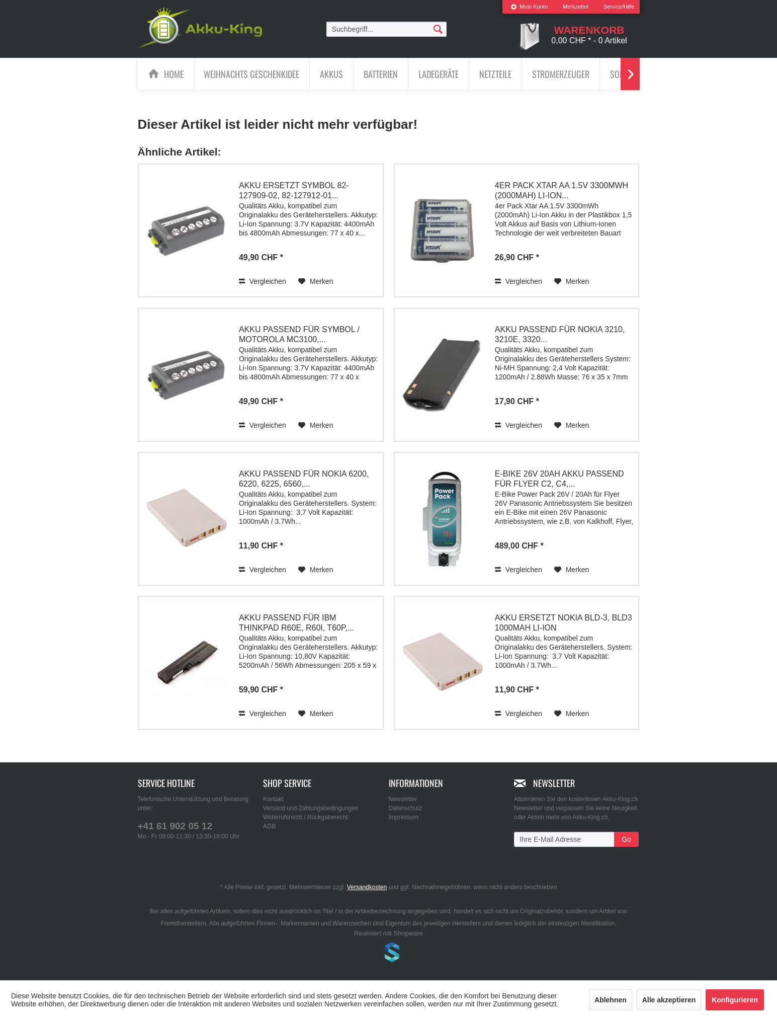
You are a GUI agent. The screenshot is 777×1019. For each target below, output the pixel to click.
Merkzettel (575, 7)
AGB (269, 826)
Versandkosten (367, 887)
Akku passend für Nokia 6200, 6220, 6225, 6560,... (304, 478)
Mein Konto (529, 7)
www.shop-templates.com (389, 953)
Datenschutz (405, 808)
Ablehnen (610, 1000)
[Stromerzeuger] (560, 74)
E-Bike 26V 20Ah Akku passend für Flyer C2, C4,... (559, 478)
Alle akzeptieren (669, 1000)
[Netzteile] (495, 74)
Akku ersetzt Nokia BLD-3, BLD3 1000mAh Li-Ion (563, 622)
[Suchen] (438, 29)
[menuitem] (529, 7)
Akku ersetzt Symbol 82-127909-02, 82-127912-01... (294, 190)
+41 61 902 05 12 (175, 826)
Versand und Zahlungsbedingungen (311, 808)
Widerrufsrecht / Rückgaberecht (305, 817)
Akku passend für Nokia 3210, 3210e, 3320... (560, 334)
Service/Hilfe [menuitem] (619, 7)
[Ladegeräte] (438, 74)
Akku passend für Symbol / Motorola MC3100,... (299, 334)
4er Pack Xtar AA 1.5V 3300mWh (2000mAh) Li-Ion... (561, 190)
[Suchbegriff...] (386, 29)
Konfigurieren (735, 1000)
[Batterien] (381, 74)
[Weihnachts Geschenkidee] (251, 74)
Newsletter (403, 799)
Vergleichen (262, 281)
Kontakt (273, 799)
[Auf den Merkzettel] (315, 281)
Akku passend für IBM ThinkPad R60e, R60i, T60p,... (296, 622)
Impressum (403, 817)
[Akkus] (331, 74)
